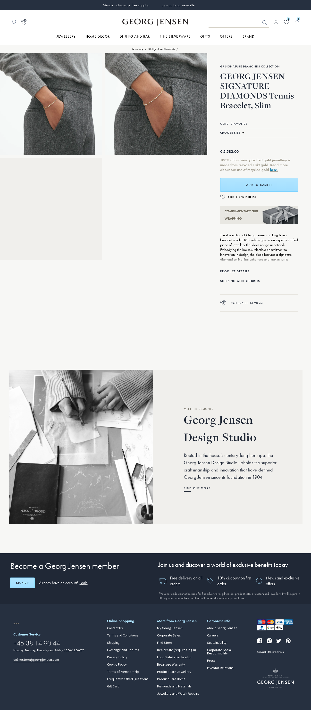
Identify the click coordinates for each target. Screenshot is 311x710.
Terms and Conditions (122, 635)
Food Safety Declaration (174, 657)
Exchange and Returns (123, 650)
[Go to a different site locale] (16, 623)
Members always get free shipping (126, 5)
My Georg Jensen (170, 628)
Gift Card (113, 686)
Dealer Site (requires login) (176, 650)
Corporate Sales (169, 635)
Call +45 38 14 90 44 (241, 302)
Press (211, 660)
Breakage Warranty (171, 664)
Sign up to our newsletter (178, 5)
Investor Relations (220, 668)
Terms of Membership (123, 672)
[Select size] (232, 132)
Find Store (164, 642)
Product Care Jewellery (174, 672)
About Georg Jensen (222, 628)
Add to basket (259, 185)
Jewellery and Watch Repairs (178, 693)
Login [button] (84, 582)
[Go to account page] (276, 22)
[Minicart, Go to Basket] (297, 22)
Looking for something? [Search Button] (264, 22)
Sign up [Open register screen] (22, 583)
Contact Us (115, 628)
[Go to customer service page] (24, 22)
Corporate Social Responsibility (219, 651)
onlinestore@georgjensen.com (36, 659)
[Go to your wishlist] (286, 22)
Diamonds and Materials (174, 686)
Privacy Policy (117, 657)
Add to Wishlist (241, 197)
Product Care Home (171, 679)
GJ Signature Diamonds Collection (250, 66)
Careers (213, 635)
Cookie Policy (117, 664)
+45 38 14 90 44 (36, 643)
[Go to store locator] (14, 22)
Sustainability (217, 642)
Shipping (113, 642)
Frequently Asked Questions (128, 679)
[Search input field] (239, 22)
